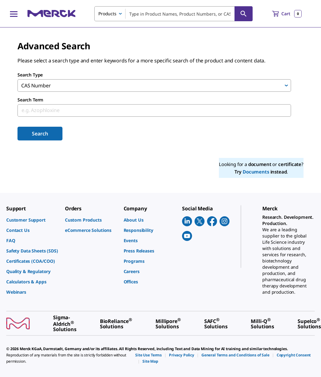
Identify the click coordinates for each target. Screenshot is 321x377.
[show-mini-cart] (286, 13)
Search (40, 133)
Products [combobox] (107, 14)
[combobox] (173, 13)
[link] (32, 220)
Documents (256, 172)
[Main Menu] (13, 13)
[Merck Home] (51, 13)
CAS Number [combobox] (36, 85)
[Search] (244, 13)
